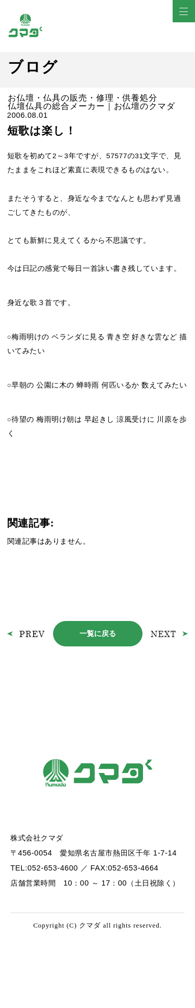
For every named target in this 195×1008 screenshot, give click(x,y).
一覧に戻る (98, 633)
